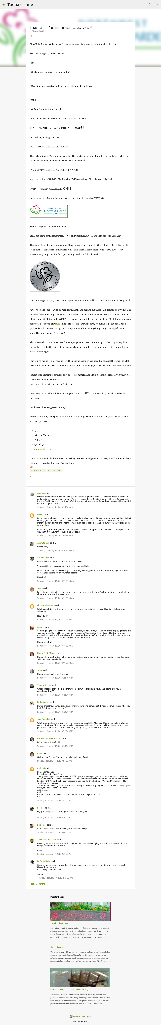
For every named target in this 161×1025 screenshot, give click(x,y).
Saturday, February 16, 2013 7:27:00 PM (55, 731)
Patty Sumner (43, 702)
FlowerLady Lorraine (46, 605)
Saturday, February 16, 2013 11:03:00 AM (55, 598)
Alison (40, 627)
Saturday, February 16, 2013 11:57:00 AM (55, 663)
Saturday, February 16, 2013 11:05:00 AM (55, 620)
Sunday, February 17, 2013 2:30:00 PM (54, 817)
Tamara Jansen (44, 685)
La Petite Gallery (44, 861)
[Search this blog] (146, 5)
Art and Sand (43, 558)
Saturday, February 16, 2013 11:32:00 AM (55, 646)
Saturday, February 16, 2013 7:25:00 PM (55, 712)
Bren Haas (42, 825)
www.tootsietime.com (41, 449)
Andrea (40, 493)
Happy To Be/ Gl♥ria (46, 653)
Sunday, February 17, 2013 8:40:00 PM (54, 832)
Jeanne (40, 588)
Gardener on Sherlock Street (50, 738)
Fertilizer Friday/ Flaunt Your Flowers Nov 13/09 (70, 990)
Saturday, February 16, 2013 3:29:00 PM (55, 678)
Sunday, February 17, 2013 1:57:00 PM (54, 800)
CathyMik (41, 768)
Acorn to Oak (43, 543)
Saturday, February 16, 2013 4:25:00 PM (55, 695)
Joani (39, 670)
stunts (58, 324)
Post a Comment (37, 884)
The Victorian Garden (59, 923)
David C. (41, 514)
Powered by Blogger (80, 1016)
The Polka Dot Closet (46, 840)
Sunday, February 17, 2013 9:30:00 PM (54, 854)
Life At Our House (38, 470)
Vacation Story (54, 470)
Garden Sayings (56, 947)
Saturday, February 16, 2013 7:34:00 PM (55, 746)
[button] (31, 36)
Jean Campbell (43, 719)
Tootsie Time (20, 4)
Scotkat (40, 808)
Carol (39, 753)
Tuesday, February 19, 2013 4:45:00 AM (55, 878)
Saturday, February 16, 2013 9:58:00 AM (55, 535)
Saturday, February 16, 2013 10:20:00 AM (55, 550)
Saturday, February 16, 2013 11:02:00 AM (55, 581)
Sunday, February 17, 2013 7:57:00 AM (54, 761)
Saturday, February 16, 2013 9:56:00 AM (55, 507)
